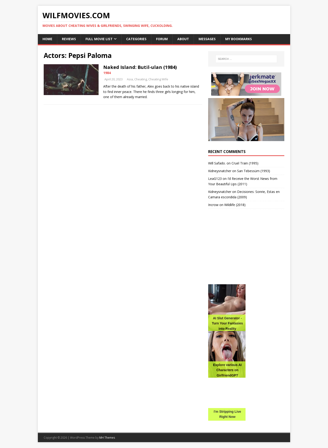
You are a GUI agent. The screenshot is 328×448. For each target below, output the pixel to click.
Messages (207, 39)
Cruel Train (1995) (245, 163)
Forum (162, 39)
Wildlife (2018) (235, 205)
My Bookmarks (238, 39)
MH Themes (107, 438)
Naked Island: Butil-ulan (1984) (140, 67)
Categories (136, 39)
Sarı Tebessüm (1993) (253, 171)
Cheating (140, 79)
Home (47, 39)
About (183, 39)
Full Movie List (99, 39)
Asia (130, 79)
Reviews (69, 39)
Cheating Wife (158, 79)
